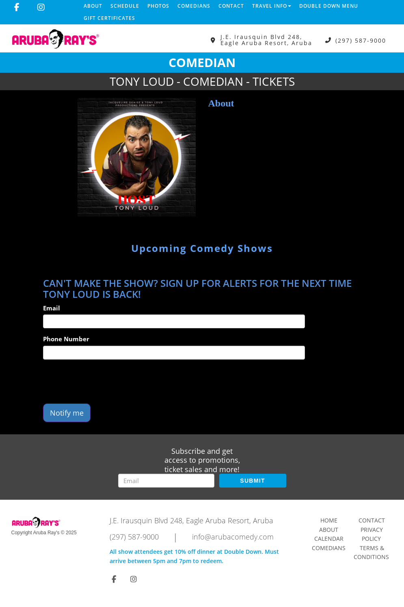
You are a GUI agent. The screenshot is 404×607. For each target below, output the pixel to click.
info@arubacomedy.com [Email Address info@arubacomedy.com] (233, 537)
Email (51, 308)
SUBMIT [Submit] (252, 480)
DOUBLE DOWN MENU (328, 5)
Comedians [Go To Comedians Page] (329, 548)
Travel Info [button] (271, 5)
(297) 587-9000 (360, 40)
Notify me (67, 413)
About (93, 5)
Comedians (193, 5)
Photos (158, 5)
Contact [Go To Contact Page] (372, 520)
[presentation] (104, 381)
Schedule (124, 5)
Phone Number (66, 339)
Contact (231, 5)
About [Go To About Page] (328, 529)
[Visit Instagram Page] (41, 7)
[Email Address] (166, 481)
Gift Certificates (109, 18)
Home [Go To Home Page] (328, 520)
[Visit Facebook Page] (17, 7)
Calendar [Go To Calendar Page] (329, 538)
